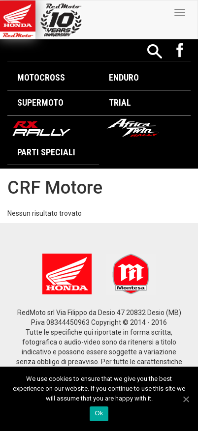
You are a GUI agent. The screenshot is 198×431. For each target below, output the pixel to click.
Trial (120, 102)
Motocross (41, 77)
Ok (99, 413)
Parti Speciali (46, 152)
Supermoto (40, 102)
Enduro (124, 77)
